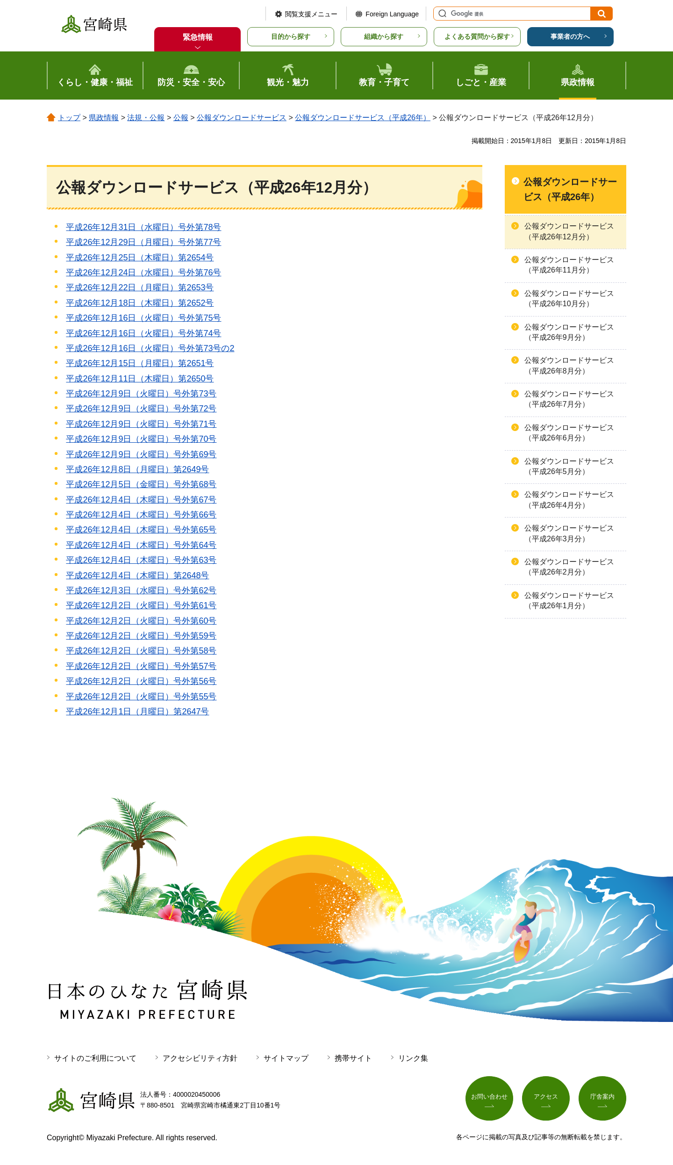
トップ (69, 118)
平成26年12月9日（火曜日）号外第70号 (141, 439)
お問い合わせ (489, 1098)
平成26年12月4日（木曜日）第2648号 (137, 575)
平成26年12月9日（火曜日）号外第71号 (141, 424)
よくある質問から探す (477, 36)
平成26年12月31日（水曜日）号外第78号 (143, 227)
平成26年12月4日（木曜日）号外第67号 (141, 499)
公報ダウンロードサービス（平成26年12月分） (569, 231)
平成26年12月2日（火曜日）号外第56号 (141, 681)
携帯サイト (353, 1058)
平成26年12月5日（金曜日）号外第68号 (141, 484)
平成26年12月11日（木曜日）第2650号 (140, 378)
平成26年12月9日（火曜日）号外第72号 (141, 408)
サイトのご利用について (95, 1058)
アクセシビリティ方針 (200, 1058)
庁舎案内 (602, 1098)
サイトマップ (286, 1058)
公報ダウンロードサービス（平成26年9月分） (569, 332)
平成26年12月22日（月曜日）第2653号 (140, 287)
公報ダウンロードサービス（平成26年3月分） (569, 533)
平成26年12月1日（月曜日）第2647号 (137, 711)
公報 (180, 118)
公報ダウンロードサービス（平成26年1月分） (569, 600)
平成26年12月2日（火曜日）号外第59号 (141, 635)
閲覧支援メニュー (311, 14)
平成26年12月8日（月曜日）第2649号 (137, 469)
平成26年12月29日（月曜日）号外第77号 (143, 242)
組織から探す (383, 36)
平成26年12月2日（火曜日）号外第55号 (141, 696)
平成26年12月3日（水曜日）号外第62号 (141, 590)
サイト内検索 (441, 13)
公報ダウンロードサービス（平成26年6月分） (569, 433)
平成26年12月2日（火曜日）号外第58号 (141, 650)
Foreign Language (392, 14)
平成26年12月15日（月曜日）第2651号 (140, 363)
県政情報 (104, 118)
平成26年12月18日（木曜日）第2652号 (140, 303)
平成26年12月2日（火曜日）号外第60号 (141, 621)
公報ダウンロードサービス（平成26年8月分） (569, 365)
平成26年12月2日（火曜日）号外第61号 (141, 605)
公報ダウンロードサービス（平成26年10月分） (569, 298)
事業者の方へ (570, 36)
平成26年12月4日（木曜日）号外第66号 (141, 514)
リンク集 (413, 1058)
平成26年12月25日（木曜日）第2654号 (140, 257)
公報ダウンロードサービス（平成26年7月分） (569, 399)
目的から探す (290, 36)
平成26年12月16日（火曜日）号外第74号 (143, 333)
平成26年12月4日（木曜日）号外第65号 (141, 529)
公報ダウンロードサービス (241, 118)
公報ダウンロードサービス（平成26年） (362, 118)
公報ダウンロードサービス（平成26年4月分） (569, 499)
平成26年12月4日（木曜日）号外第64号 (141, 545)
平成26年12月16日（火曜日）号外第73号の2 (150, 348)
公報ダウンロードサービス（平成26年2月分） (569, 567)
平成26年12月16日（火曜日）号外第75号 (143, 318)
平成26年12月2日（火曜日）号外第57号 (141, 666)
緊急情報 (198, 37)
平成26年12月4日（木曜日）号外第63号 (141, 560)
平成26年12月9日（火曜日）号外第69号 (141, 454)
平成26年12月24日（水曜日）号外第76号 (143, 272)
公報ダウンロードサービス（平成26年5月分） (569, 466)
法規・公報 (146, 118)
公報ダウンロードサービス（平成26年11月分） (569, 265)
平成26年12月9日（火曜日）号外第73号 (141, 393)
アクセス (546, 1098)
